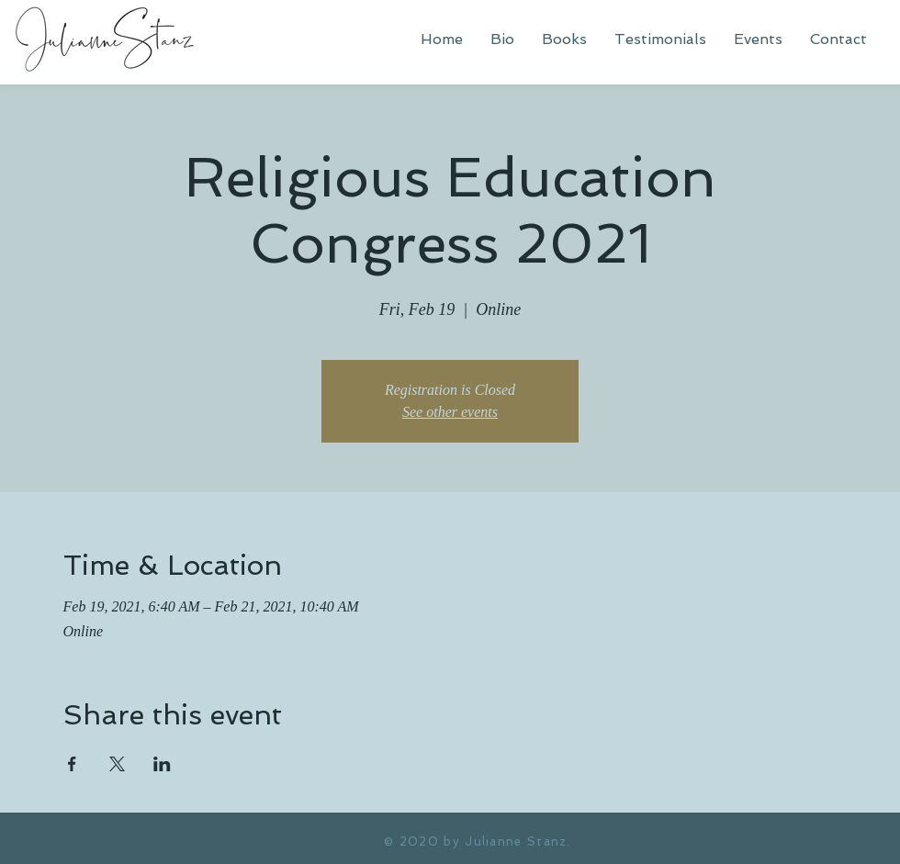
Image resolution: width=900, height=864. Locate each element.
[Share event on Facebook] (72, 764)
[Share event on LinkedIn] (162, 764)
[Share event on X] (117, 764)
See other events (450, 412)
